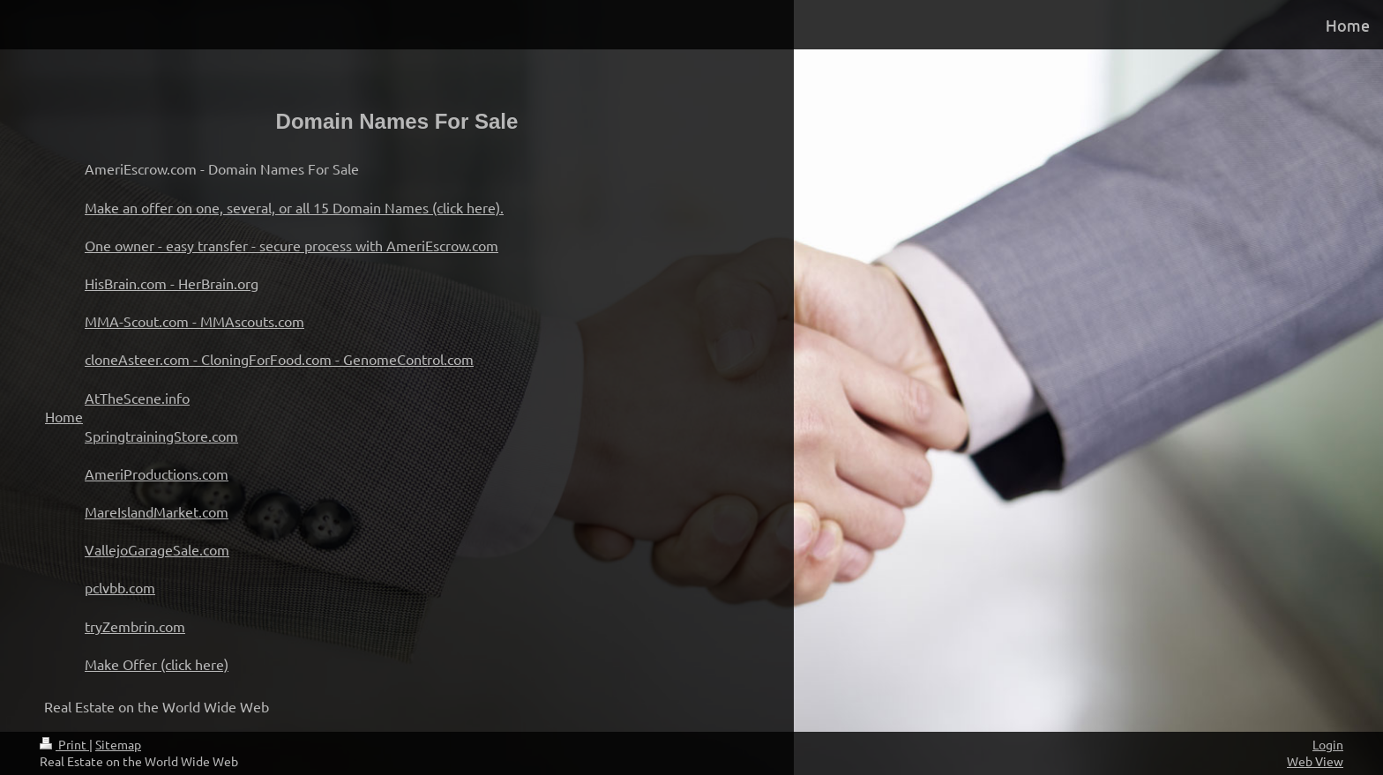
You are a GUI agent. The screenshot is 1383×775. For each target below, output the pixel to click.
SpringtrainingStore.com (161, 435)
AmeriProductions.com (156, 473)
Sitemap (118, 744)
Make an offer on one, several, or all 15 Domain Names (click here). (294, 207)
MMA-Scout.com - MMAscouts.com (194, 321)
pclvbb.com (120, 587)
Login (1327, 744)
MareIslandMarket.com (156, 511)
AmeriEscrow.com (442, 245)
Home (64, 416)
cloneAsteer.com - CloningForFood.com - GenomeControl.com (279, 359)
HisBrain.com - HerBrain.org (171, 283)
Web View (1315, 761)
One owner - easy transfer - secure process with (235, 245)
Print (64, 744)
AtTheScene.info (137, 397)
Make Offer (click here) (156, 664)
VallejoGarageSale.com (157, 549)
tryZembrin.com (135, 626)
